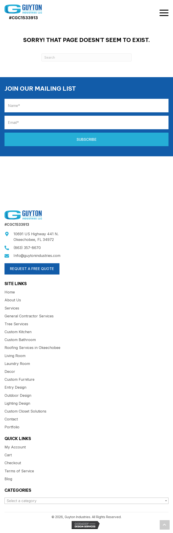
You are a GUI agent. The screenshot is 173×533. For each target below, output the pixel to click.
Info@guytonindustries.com (37, 255)
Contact (11, 419)
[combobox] (86, 501)
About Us (13, 300)
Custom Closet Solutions (25, 411)
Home (10, 292)
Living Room (15, 356)
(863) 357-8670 (27, 247)
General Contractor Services (29, 316)
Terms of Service (19, 471)
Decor (10, 371)
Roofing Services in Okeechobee (32, 348)
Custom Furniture (19, 379)
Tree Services (16, 324)
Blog (8, 479)
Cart (8, 455)
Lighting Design (17, 403)
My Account (15, 447)
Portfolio (12, 427)
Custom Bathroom (20, 340)
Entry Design (15, 387)
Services (12, 308)
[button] (163, 14)
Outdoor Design (18, 395)
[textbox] (86, 501)
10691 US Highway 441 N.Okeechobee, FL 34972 (36, 237)
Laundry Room (17, 364)
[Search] (86, 57)
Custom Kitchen (18, 332)
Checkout (13, 463)
